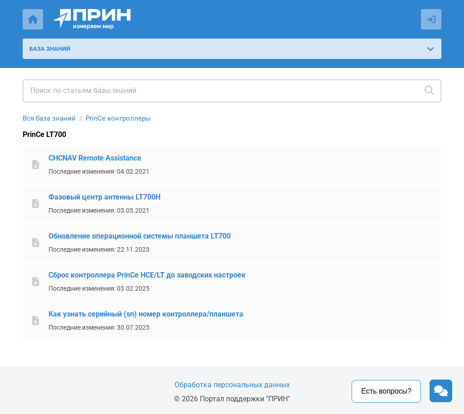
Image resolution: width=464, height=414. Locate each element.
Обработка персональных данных (232, 384)
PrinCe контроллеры (118, 118)
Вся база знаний (49, 118)
